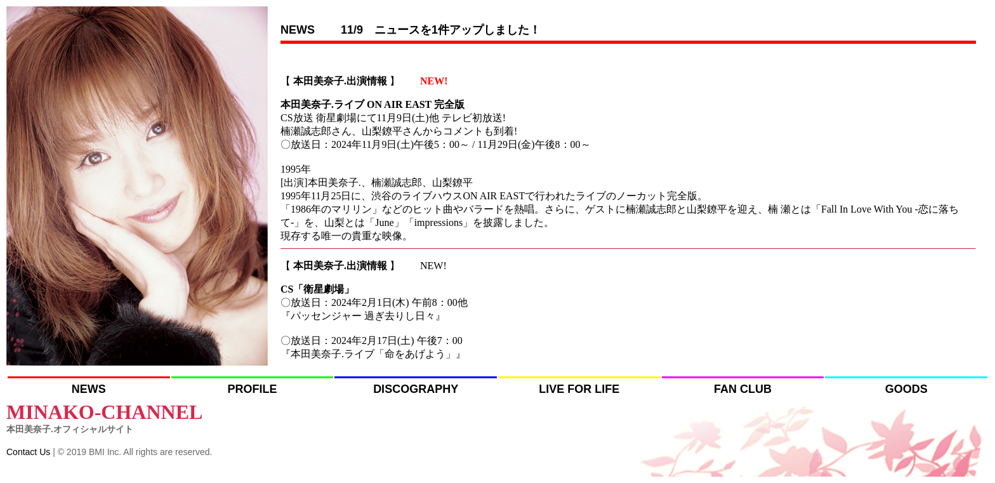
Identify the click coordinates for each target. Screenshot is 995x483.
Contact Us (28, 452)
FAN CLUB (743, 389)
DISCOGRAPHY (415, 389)
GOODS (906, 389)
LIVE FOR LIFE (579, 389)
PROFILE (252, 389)
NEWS (89, 389)
